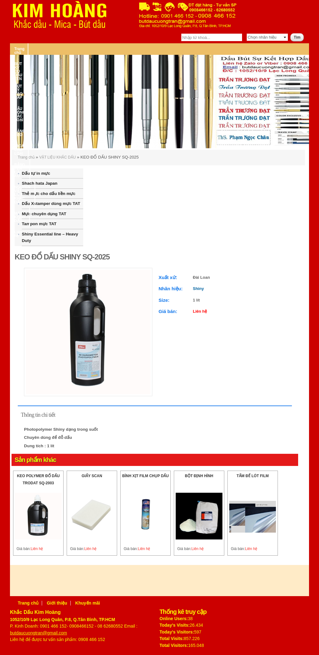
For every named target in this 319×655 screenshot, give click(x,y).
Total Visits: (172, 638)
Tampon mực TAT (39, 223)
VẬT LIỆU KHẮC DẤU (57, 157)
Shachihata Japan (39, 183)
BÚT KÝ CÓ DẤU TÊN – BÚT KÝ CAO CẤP (77, 49)
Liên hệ (122, 60)
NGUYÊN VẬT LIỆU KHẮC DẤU (41, 60)
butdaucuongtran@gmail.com (38, 632)
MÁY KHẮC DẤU (92, 60)
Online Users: (174, 618)
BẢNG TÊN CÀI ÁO (256, 49)
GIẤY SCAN (92, 476)
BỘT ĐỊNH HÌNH (199, 476)
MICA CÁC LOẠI (216, 49)
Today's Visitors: (177, 631)
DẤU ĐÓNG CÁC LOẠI (143, 49)
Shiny (198, 288)
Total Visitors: (174, 645)
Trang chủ (23, 49)
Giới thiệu (57, 602)
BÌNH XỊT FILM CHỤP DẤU (145, 476)
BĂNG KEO (182, 49)
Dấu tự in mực (36, 173)
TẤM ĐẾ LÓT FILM (253, 476)
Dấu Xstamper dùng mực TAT (51, 203)
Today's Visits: (175, 625)
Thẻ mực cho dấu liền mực (48, 193)
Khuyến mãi (87, 602)
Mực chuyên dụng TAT (44, 213)
